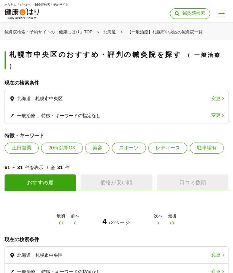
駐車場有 (207, 148)
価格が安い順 (116, 182)
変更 (215, 98)
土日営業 (22, 148)
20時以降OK (62, 148)
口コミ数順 (192, 182)
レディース (167, 148)
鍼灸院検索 (193, 13)
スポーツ (129, 148)
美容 (97, 148)
